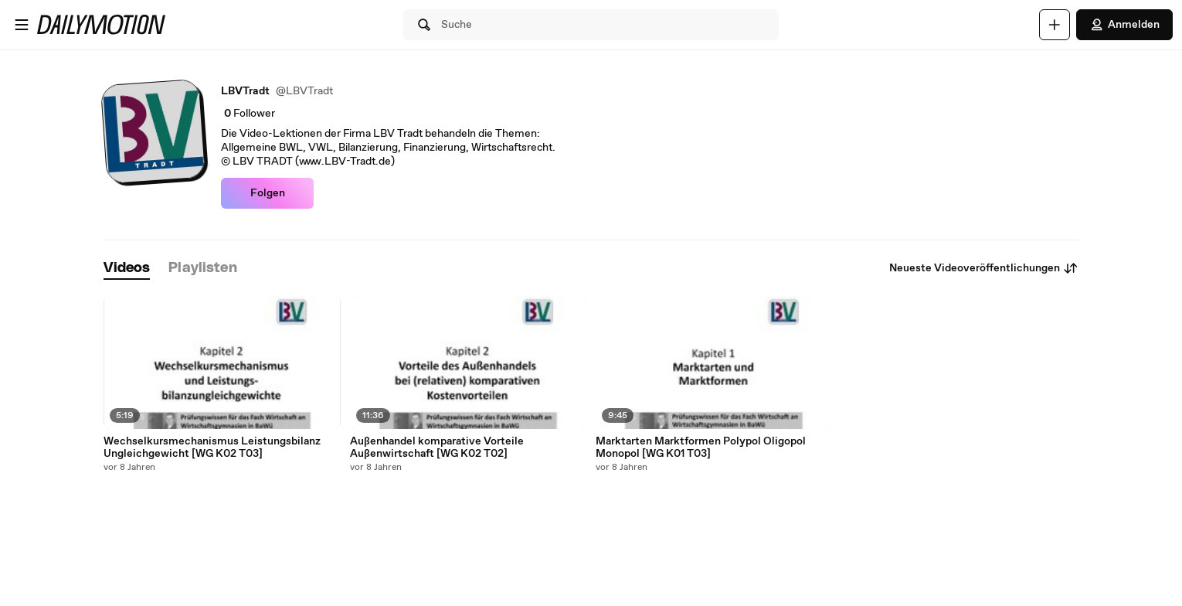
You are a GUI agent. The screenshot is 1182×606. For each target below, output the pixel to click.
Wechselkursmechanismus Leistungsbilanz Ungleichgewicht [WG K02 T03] (212, 447)
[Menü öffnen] (21, 24)
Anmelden (1124, 24)
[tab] (127, 268)
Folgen (267, 193)
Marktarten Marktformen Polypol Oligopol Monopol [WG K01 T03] (701, 447)
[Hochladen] (1054, 24)
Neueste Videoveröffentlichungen (983, 268)
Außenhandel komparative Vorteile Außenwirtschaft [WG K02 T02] (437, 447)
